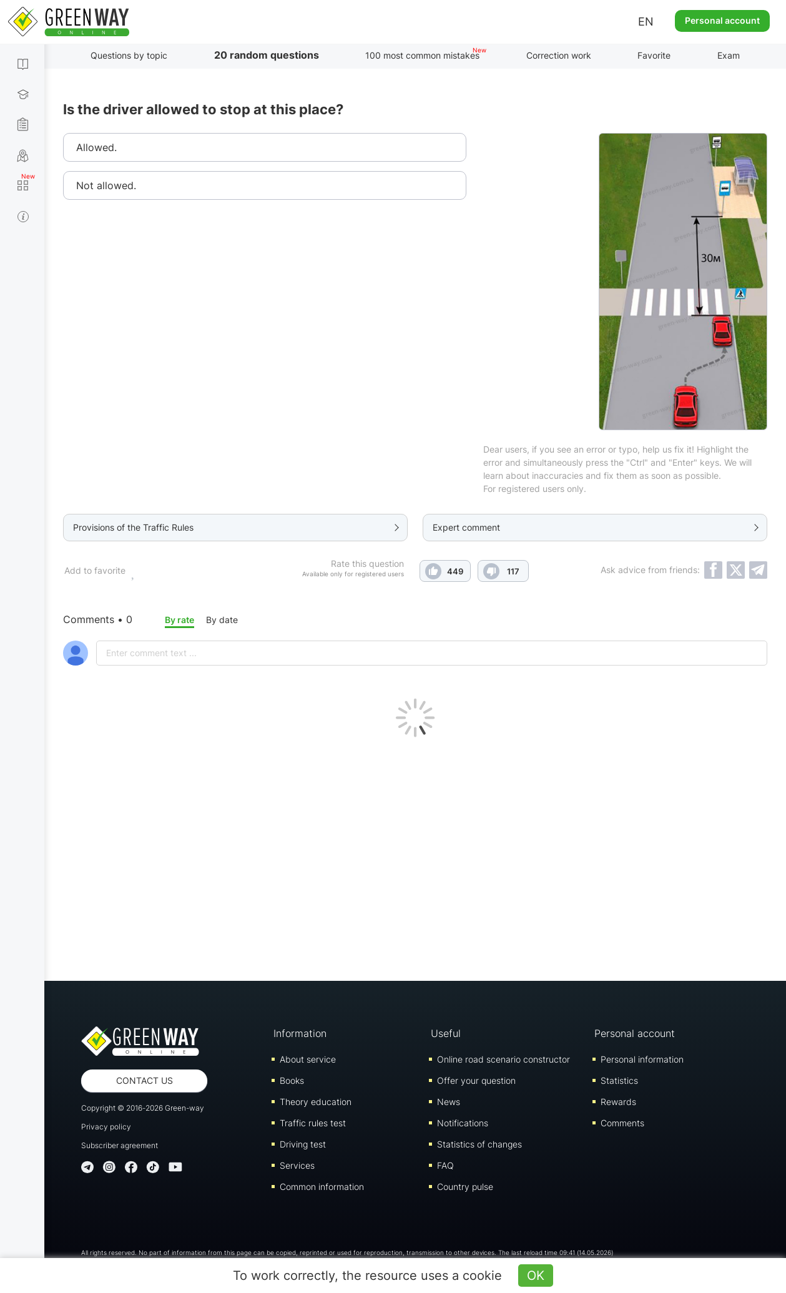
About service (308, 1059)
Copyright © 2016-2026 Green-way (142, 1108)
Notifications (462, 1123)
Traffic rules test (313, 1123)
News (448, 1101)
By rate (179, 619)
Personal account (722, 20)
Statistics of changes (479, 1144)
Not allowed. (106, 185)
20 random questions (266, 55)
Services (297, 1165)
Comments (622, 1123)
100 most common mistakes (422, 55)
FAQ (445, 1165)
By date (222, 619)
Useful (446, 1033)
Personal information (642, 1059)
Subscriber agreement (119, 1145)
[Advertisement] (415, 856)
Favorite (654, 55)
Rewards (618, 1101)
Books (292, 1080)
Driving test (303, 1144)
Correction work (558, 55)
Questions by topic (129, 55)
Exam (728, 55)
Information (300, 1033)
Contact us (144, 1080)
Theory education (315, 1101)
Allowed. (96, 147)
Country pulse (465, 1186)
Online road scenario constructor (503, 1059)
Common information (322, 1186)
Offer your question (476, 1080)
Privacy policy (106, 1126)
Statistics (619, 1080)
